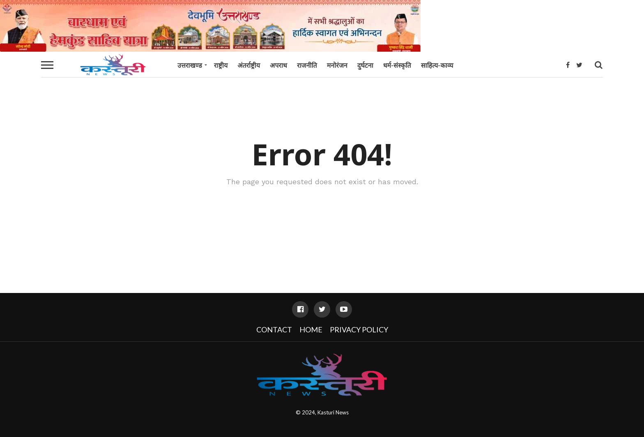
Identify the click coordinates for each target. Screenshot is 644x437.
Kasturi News (333, 412)
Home (310, 329)
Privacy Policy (359, 329)
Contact (274, 329)
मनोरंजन (337, 65)
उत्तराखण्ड (189, 65)
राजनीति (307, 65)
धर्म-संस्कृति (397, 65)
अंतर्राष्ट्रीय (248, 65)
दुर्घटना (365, 65)
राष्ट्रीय (221, 65)
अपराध (278, 65)
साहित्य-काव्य (437, 65)
